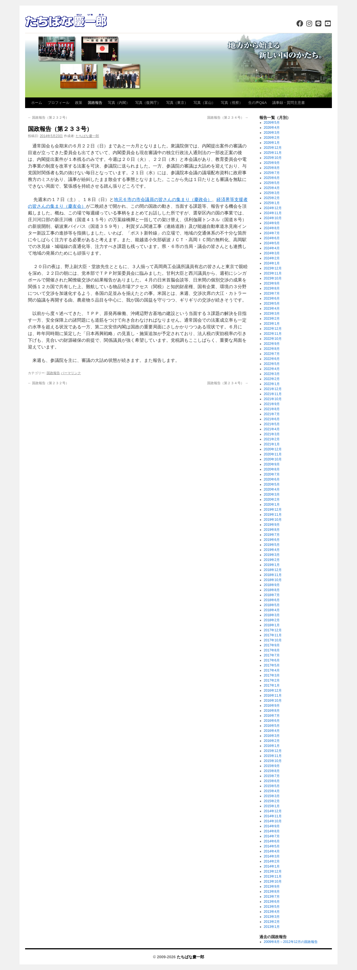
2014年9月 (272, 826)
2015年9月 (272, 766)
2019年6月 (272, 540)
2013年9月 (272, 886)
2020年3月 (272, 494)
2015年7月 (272, 776)
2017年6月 (272, 660)
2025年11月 (273, 153)
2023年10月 (273, 278)
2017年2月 (272, 680)
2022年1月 (272, 384)
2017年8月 (272, 650)
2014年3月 (272, 856)
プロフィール (58, 103)
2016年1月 (272, 746)
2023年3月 (272, 314)
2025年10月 (273, 158)
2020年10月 (273, 459)
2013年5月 (272, 907)
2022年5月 (272, 364)
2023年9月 (272, 283)
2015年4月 (272, 791)
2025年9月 (272, 163)
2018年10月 (273, 580)
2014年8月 (272, 831)
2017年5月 (272, 665)
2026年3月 (272, 133)
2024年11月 (273, 213)
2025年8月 (272, 168)
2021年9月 (272, 404)
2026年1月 (272, 143)
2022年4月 (272, 369)
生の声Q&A (257, 103)
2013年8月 (272, 891)
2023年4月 (272, 308)
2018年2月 (272, 620)
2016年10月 (273, 701)
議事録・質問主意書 (288, 103)
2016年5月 (272, 726)
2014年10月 (273, 821)
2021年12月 (273, 389)
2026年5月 (272, 123)
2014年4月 (272, 851)
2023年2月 (272, 319)
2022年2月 (272, 379)
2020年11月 (273, 454)
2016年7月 (272, 716)
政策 (78, 103)
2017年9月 (272, 645)
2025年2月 (272, 198)
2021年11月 (273, 394)
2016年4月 (272, 731)
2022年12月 (273, 329)
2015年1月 (272, 806)
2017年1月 (272, 685)
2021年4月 (272, 429)
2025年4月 (272, 188)
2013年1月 (272, 927)
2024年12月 (273, 208)
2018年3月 (272, 615)
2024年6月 (272, 238)
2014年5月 (272, 846)
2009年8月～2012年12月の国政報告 (291, 942)
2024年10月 (273, 218)
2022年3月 (272, 374)
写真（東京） (177, 103)
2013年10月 (273, 881)
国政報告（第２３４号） (227, 118)
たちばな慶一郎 (87, 136)
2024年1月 (272, 263)
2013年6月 (272, 902)
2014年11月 (273, 816)
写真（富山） (204, 103)
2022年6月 (272, 359)
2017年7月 (272, 655)
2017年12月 (273, 630)
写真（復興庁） (148, 103)
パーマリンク (71, 373)
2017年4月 (272, 670)
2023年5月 (272, 303)
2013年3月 (272, 917)
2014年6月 (272, 841)
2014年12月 (273, 811)
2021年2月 (272, 439)
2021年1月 (272, 444)
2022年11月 (273, 334)
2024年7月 (272, 233)
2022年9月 (272, 344)
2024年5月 (272, 243)
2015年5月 (272, 786)
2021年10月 (273, 399)
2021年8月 (272, 409)
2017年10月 (273, 640)
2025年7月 (272, 173)
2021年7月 (272, 414)
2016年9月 (272, 706)
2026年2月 (272, 138)
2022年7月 (272, 354)
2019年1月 (272, 565)
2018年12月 (273, 570)
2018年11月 (273, 575)
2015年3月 (272, 796)
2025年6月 (272, 178)
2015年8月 (272, 771)
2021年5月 (272, 424)
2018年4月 (272, 610)
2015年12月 (273, 751)
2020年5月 (272, 484)
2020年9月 (272, 464)
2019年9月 (272, 525)
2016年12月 (273, 690)
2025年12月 (273, 148)
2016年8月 (272, 711)
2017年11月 (273, 635)
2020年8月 (272, 469)
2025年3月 (272, 193)
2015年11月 (273, 756)
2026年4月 (272, 128)
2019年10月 (273, 520)
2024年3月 (272, 253)
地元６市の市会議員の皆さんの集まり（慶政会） (163, 199)
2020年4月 (272, 489)
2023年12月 (273, 268)
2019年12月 (273, 510)
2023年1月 (272, 324)
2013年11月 (273, 876)
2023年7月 (272, 293)
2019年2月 (272, 560)
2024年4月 (272, 248)
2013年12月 (273, 871)
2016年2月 (272, 741)
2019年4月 (272, 550)
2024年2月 (272, 258)
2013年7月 (272, 897)
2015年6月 (272, 781)
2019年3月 (272, 555)
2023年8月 (272, 288)
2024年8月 (272, 228)
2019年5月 (272, 545)
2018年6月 (272, 600)
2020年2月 (272, 499)
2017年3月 (272, 675)
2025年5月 (272, 183)
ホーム (36, 103)
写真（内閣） (119, 103)
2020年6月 (272, 479)
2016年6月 (272, 721)
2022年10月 (273, 339)
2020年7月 (272, 474)
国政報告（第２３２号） (48, 118)
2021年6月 (272, 419)
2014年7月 (272, 836)
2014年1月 (272, 866)
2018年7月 (272, 595)
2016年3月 (272, 736)
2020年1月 (272, 504)
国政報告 (95, 103)
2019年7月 (272, 535)
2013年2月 (272, 922)
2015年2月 (272, 801)
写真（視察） (232, 103)
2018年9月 (272, 585)
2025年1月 (272, 203)
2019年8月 (272, 530)
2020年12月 (273, 449)
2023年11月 (273, 273)
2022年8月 (272, 349)
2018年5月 (272, 605)
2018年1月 (272, 625)
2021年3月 (272, 434)
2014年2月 (272, 861)
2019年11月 (273, 515)
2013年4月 (272, 912)
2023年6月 (272, 298)
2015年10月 (273, 761)
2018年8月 (272, 590)
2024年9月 (272, 223)
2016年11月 (273, 695)
